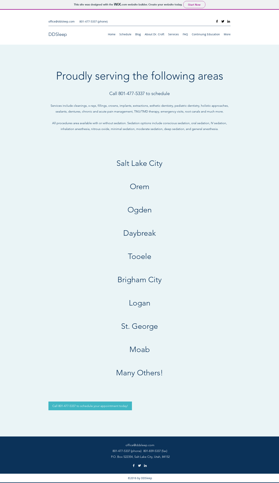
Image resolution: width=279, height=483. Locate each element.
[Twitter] (223, 21)
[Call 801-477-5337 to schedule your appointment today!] (90, 406)
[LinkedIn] (229, 21)
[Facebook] (217, 21)
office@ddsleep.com (61, 21)
